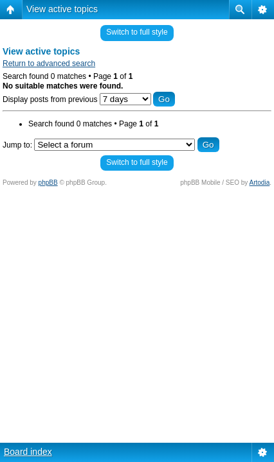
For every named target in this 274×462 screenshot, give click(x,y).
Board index (28, 452)
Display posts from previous (89, 99)
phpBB (48, 182)
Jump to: (17, 145)
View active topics (62, 9)
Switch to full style (136, 32)
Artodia (260, 182)
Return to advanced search (49, 63)
